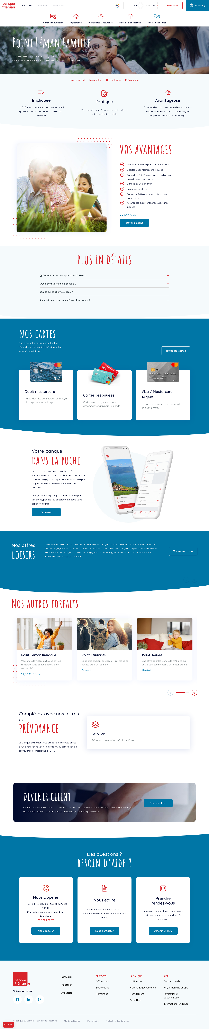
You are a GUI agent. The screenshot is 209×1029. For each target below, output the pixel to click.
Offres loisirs (113, 80)
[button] (104, 275)
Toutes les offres (183, 551)
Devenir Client (134, 222)
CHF (153, 6)
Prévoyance (132, 80)
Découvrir (46, 511)
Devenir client (172, 5)
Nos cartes (95, 80)
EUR (136, 6)
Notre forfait (78, 80)
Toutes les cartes (176, 350)
